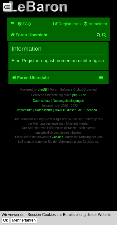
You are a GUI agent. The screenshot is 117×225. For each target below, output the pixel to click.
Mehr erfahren (24, 220)
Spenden (91, 110)
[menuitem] (24, 23)
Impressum (24, 110)
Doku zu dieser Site (68, 110)
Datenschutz (43, 110)
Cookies (57, 137)
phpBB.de (79, 95)
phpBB (42, 89)
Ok (5, 220)
